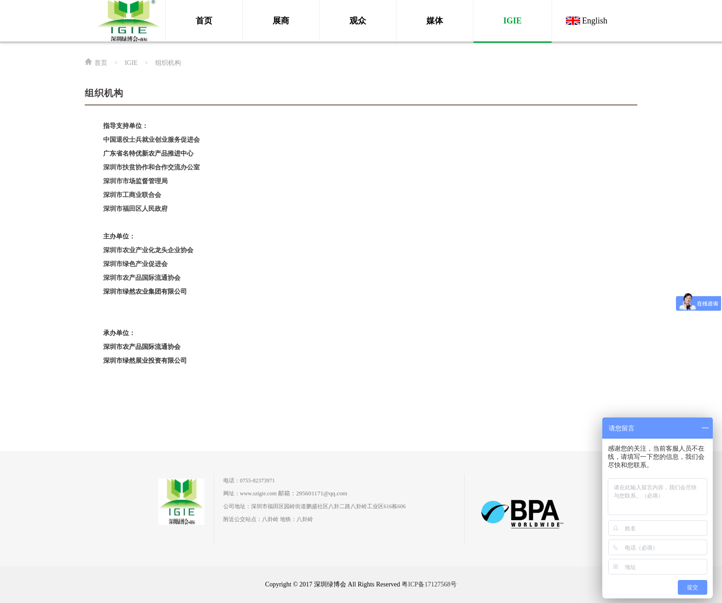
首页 (204, 20)
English (594, 20)
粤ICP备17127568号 (429, 584)
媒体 (434, 20)
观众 (357, 20)
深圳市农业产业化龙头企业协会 (148, 250)
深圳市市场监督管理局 (135, 181)
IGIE (512, 20)
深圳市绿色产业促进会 (135, 264)
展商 (281, 20)
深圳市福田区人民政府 (135, 208)
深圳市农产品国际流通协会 (141, 277)
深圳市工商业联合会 (132, 194)
